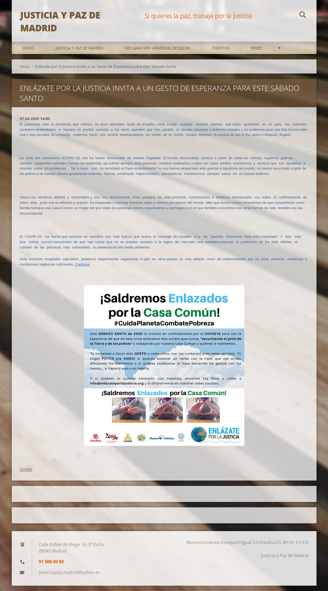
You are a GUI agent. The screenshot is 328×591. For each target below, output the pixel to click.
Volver (26, 475)
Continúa (81, 270)
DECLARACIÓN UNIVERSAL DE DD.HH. (158, 53)
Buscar (302, 15)
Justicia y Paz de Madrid (79, 53)
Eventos (221, 53)
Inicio (28, 53)
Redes (257, 53)
